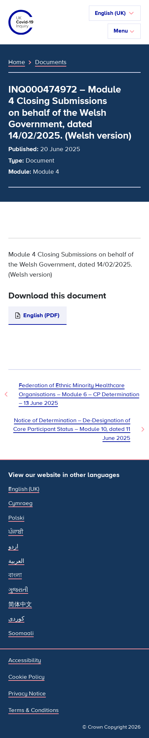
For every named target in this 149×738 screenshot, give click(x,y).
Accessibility (24, 660)
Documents (50, 62)
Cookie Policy (26, 676)
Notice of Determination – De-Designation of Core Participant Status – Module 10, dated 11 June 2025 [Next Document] (71, 429)
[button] (115, 13)
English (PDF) (41, 315)
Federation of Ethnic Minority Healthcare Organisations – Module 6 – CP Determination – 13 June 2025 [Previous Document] (79, 394)
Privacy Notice (27, 693)
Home (16, 62)
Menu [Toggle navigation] (124, 30)
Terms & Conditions (33, 710)
